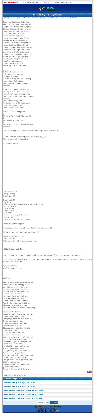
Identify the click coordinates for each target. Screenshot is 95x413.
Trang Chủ (7, 375)
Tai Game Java (48, 411)
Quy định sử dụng (40, 407)
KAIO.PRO (10, 2)
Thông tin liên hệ (55, 407)
